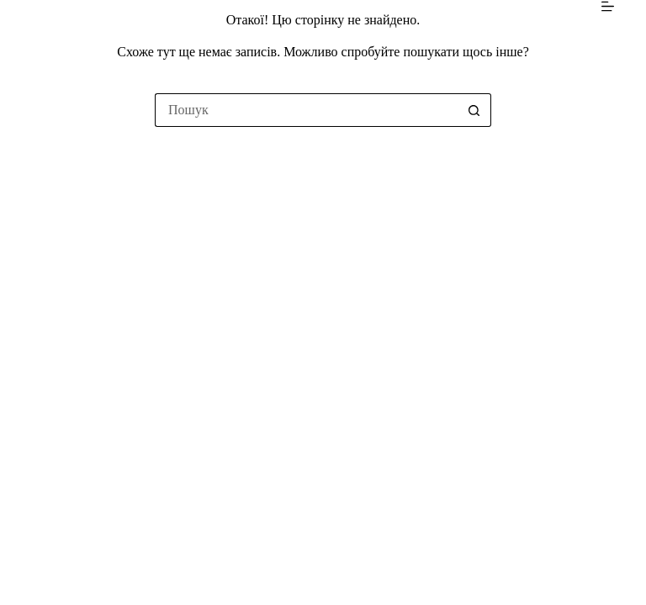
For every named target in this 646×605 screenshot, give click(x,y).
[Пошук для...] (306, 110)
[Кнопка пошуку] (474, 110)
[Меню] (607, 6)
